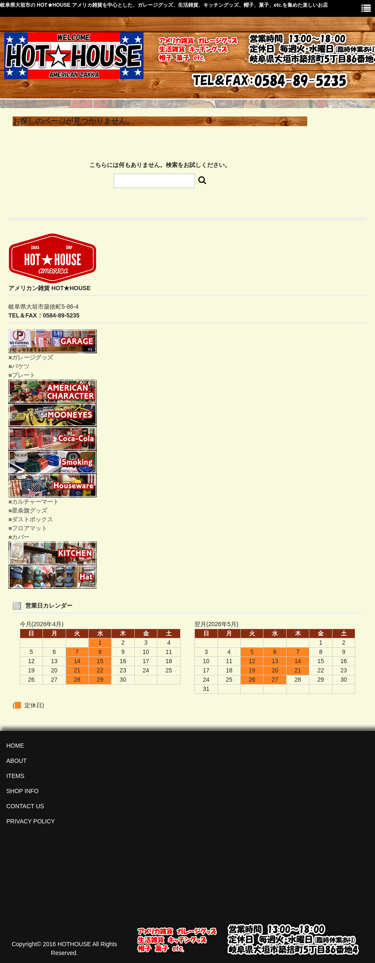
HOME (15, 745)
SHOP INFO (22, 791)
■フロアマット (27, 528)
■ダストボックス (30, 519)
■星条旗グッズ (27, 510)
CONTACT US (25, 806)
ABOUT (16, 760)
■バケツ (18, 366)
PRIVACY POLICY (30, 821)
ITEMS (15, 776)
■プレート (21, 375)
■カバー (18, 537)
